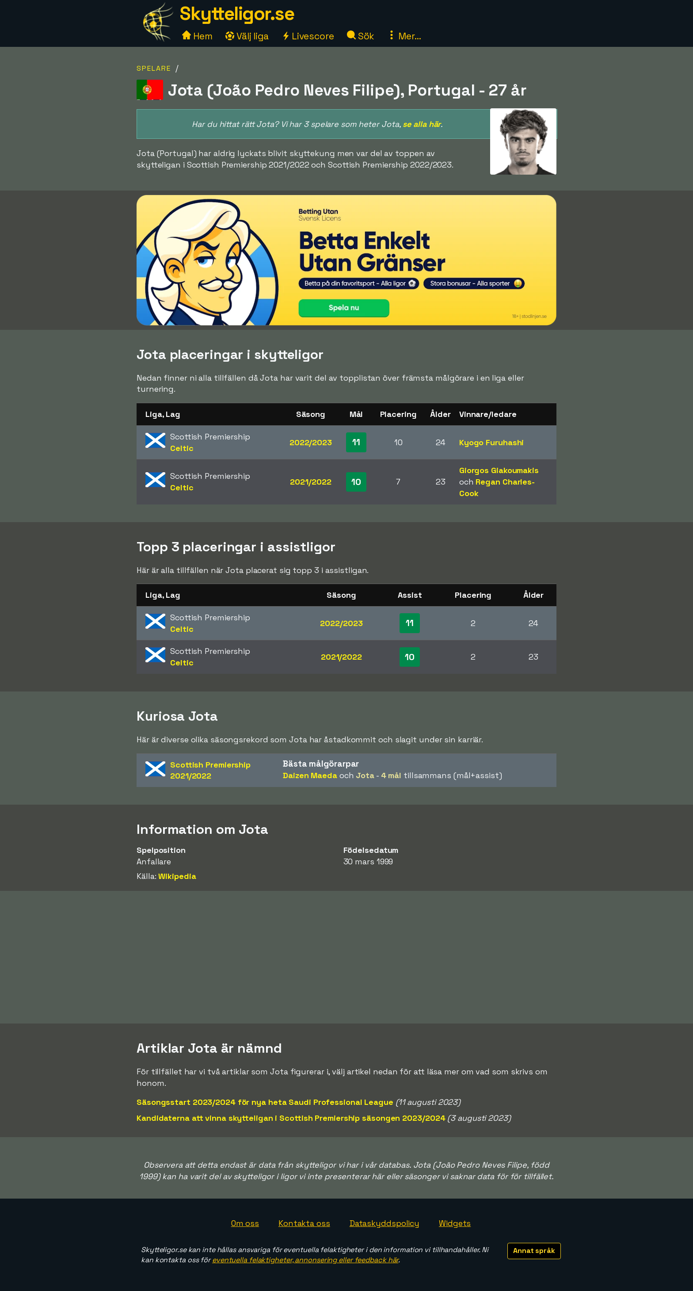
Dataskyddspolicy (384, 1223)
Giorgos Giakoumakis (499, 470)
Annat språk (534, 1250)
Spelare (154, 68)
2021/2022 (310, 482)
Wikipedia (177, 876)
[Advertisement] (346, 957)
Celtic (181, 448)
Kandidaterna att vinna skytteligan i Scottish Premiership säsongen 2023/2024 (291, 1118)
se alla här (422, 124)
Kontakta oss (304, 1223)
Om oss (245, 1223)
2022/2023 (310, 442)
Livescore (308, 36)
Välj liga (247, 36)
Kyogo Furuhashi (491, 442)
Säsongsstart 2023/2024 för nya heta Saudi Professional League (265, 1102)
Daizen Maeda (310, 775)
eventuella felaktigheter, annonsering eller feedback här (305, 1259)
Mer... (404, 36)
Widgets (455, 1223)
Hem (197, 36)
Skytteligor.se (237, 13)
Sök (361, 36)
